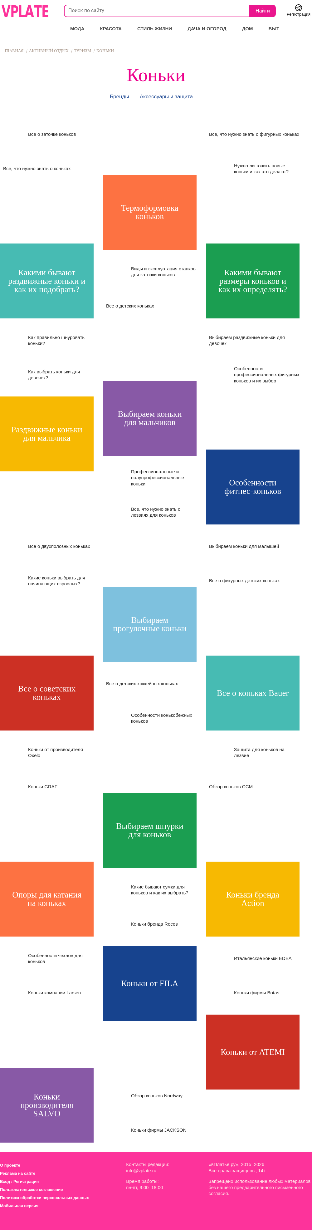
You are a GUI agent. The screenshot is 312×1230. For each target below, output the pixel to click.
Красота (110, 28)
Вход (5, 1181)
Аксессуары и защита (166, 97)
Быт (274, 28)
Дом (247, 28)
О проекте (10, 1165)
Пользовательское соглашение (31, 1189)
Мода (77, 28)
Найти (263, 10)
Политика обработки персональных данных (44, 1197)
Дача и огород (207, 28)
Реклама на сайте (17, 1173)
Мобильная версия (19, 1205)
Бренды (119, 97)
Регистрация (26, 1181)
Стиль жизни (154, 28)
